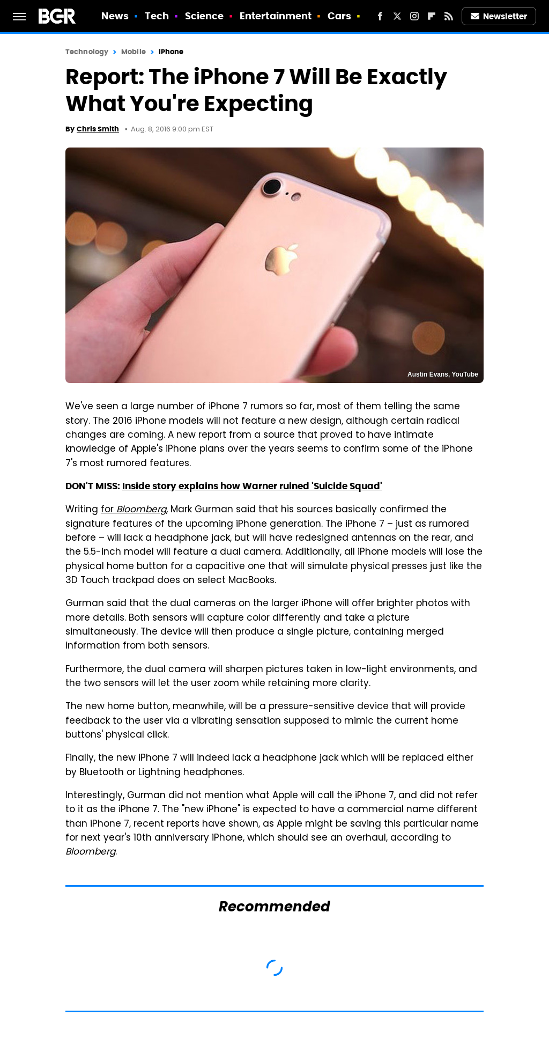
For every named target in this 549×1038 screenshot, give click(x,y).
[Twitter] (397, 16)
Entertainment (275, 16)
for (133, 510)
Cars (339, 16)
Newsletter (499, 16)
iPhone (171, 51)
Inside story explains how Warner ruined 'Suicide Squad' (252, 486)
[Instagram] (414, 16)
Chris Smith (98, 129)
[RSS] (448, 16)
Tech (157, 16)
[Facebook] (380, 16)
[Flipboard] (431, 16)
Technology (86, 51)
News (115, 16)
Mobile (133, 51)
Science (204, 16)
